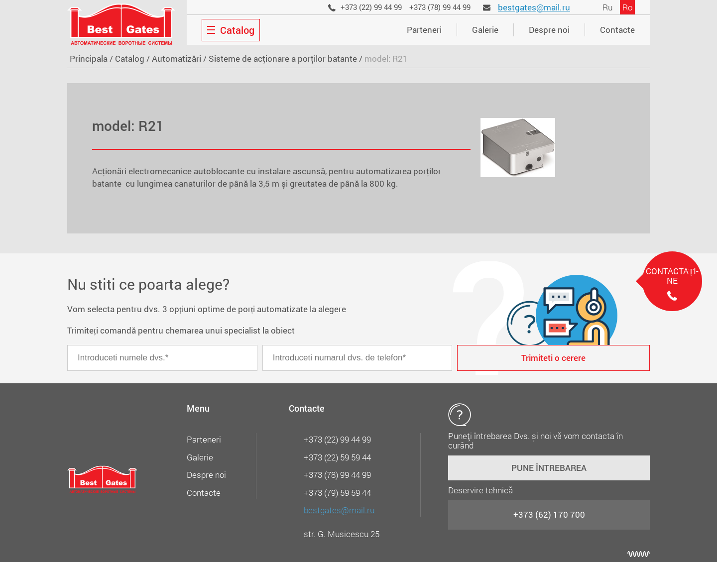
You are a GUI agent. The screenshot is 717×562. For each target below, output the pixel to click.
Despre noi (549, 29)
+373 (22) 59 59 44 (337, 457)
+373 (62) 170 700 (549, 514)
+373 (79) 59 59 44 (337, 492)
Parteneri (424, 29)
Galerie (485, 29)
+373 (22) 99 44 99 (371, 7)
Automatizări (176, 58)
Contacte (617, 29)
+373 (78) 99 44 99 (440, 7)
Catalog (129, 58)
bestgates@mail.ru (534, 7)
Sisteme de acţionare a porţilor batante (283, 58)
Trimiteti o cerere (553, 357)
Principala (89, 58)
